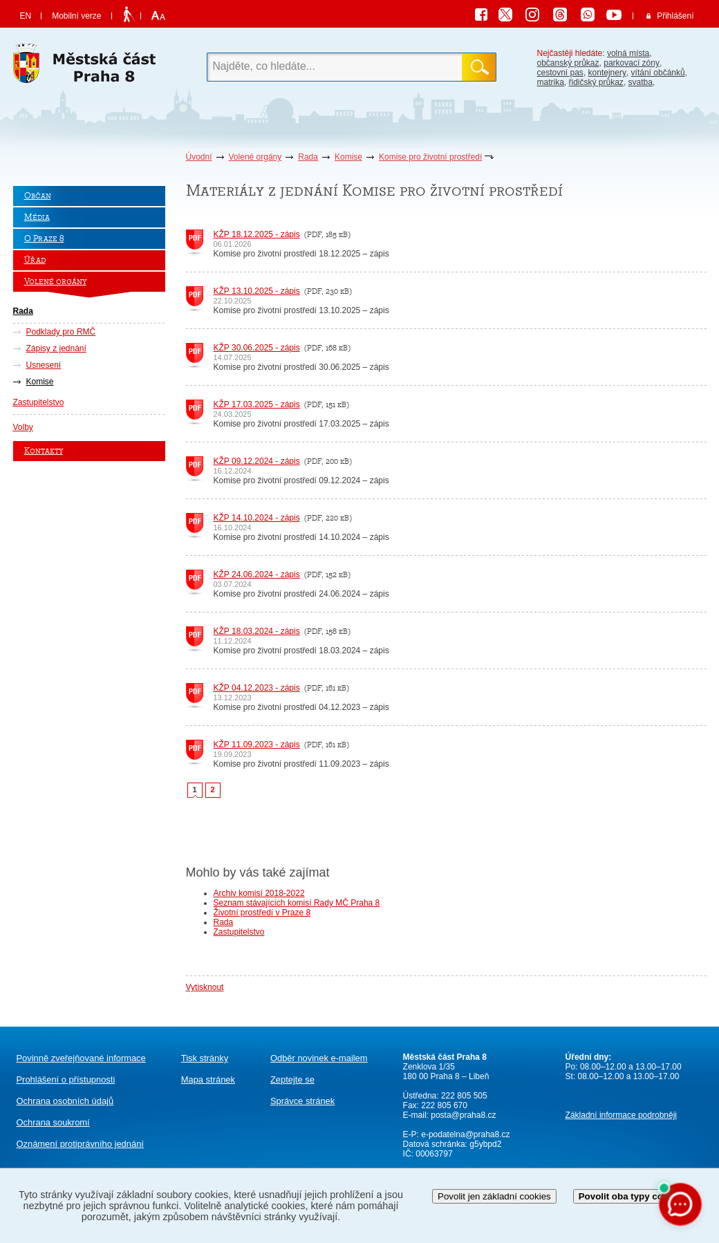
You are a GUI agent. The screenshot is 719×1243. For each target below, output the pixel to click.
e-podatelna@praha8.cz (464, 1134)
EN (26, 16)
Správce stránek (302, 1101)
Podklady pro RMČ (61, 332)
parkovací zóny (632, 63)
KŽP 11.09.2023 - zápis (257, 744)
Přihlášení (675, 16)
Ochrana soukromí (53, 1122)
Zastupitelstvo (38, 402)
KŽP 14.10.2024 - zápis (257, 518)
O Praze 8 (44, 238)
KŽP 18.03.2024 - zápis (257, 631)
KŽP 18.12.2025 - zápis (257, 234)
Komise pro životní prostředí (430, 157)
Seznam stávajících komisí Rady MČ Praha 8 (297, 903)
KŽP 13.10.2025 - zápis (257, 291)
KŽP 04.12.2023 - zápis (257, 688)
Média (37, 217)
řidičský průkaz (596, 82)
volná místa (628, 53)
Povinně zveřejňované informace (81, 1058)
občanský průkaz (568, 63)
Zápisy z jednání (56, 348)
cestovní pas (560, 72)
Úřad (35, 260)
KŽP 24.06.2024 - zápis (257, 574)
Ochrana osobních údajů (65, 1101)
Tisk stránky (204, 1058)
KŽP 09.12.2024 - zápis (257, 461)
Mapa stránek (208, 1079)
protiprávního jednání (80, 1144)
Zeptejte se (292, 1079)
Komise (348, 157)
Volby (23, 427)
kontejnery (607, 72)
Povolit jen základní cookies (494, 1196)
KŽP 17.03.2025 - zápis (257, 404)
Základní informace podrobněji (621, 1115)
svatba (640, 82)
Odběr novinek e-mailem (319, 1058)
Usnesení (44, 365)
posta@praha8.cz (463, 1115)
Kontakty (43, 451)
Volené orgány (255, 157)
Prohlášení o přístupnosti (66, 1079)
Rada (308, 157)
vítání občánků (658, 72)
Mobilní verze (76, 16)
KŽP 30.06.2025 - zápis (257, 348)
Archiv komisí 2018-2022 (259, 893)
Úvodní (199, 157)
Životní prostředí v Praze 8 (262, 912)
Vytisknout (205, 987)
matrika (550, 82)
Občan (37, 195)
